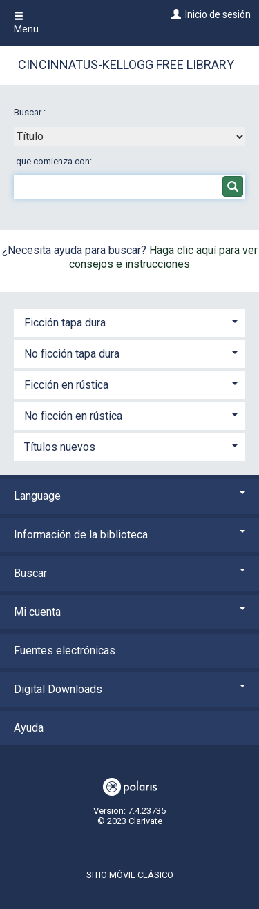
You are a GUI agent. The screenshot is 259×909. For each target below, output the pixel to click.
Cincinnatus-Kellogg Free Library (126, 64)
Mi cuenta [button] (129, 611)
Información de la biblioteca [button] (129, 534)
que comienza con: (54, 161)
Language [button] (129, 495)
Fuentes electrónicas (64, 650)
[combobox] (129, 136)
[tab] (129, 321)
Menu (26, 23)
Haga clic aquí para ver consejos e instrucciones (163, 257)
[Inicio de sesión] (174, 14)
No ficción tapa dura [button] (71, 353)
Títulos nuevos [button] (59, 446)
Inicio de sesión (218, 14)
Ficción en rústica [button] (66, 384)
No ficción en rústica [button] (73, 415)
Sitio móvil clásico (129, 875)
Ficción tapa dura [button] (65, 322)
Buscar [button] (129, 573)
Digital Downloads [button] (129, 689)
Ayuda (29, 727)
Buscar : (31, 112)
